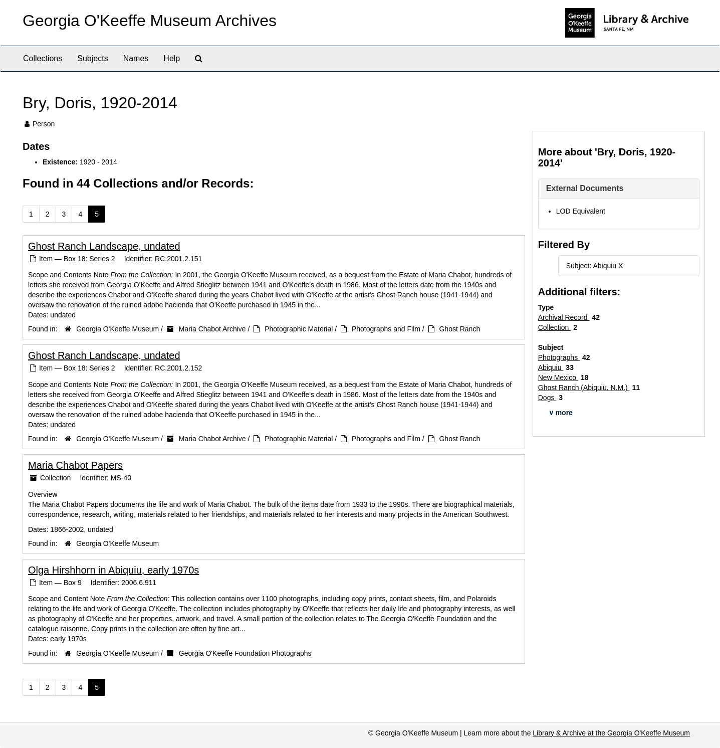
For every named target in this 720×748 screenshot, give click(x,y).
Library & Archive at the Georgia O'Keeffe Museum (611, 733)
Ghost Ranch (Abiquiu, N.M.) (584, 388)
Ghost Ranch (459, 329)
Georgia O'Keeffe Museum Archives (150, 21)
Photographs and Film (386, 329)
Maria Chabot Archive (212, 329)
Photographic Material (299, 329)
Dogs (547, 398)
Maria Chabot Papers (75, 465)
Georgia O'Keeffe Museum (117, 329)
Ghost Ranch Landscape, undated (104, 246)
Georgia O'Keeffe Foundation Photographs (245, 653)
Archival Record (564, 317)
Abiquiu (551, 367)
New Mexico (558, 377)
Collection (554, 327)
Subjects (92, 58)
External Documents (585, 188)
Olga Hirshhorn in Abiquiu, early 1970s (113, 570)
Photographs (559, 357)
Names (136, 58)
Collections (42, 58)
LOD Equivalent (580, 211)
